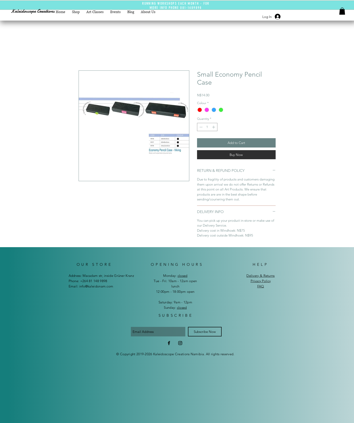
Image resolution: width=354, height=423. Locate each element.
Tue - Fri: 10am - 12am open (175, 281)
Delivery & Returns (260, 276)
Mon (166, 276)
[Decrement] (200, 127)
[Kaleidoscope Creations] (37, 11)
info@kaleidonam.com (96, 286)
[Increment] (214, 127)
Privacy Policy (261, 281)
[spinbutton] (207, 127)
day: (178, 276)
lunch (175, 286)
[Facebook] (169, 343)
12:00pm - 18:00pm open (175, 291)
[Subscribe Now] (205, 331)
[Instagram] (180, 343)
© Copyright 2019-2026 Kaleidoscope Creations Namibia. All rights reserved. (175, 354)
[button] (342, 11)
